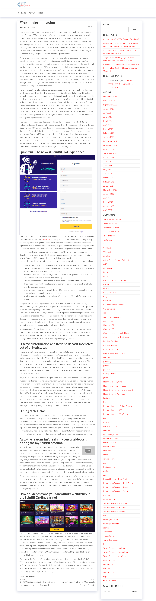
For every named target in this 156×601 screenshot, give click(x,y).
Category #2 (108, 329)
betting (106, 288)
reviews (106, 495)
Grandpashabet (109, 373)
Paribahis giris (109, 467)
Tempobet (107, 532)
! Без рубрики (109, 236)
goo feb (106, 369)
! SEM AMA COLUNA (112, 219)
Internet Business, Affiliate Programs (118, 406)
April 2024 (107, 173)
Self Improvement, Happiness (115, 507)
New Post (107, 450)
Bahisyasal (107, 268)
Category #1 (108, 325)
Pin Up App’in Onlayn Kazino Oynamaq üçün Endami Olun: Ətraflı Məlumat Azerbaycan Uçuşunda (121, 68)
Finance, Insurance (110, 349)
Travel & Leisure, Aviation (114, 548)
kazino (106, 418)
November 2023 (110, 190)
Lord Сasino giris (110, 426)
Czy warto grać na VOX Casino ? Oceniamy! (121, 39)
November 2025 (110, 96)
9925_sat (107, 252)
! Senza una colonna (111, 227)
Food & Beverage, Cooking (114, 353)
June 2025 (107, 117)
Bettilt (106, 284)
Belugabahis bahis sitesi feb (114, 280)
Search (106, 24)
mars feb (106, 430)
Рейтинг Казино (110, 580)
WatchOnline (108, 572)
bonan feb (107, 300)
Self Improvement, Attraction (115, 503)
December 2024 (110, 141)
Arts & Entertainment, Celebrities (117, 260)
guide (105, 377)
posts (105, 471)
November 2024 (110, 145)
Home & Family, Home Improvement (118, 390)
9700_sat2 (107, 248)
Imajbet (106, 398)
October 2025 (109, 100)
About (32, 13)
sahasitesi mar (109, 499)
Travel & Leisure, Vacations (114, 556)
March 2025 (108, 129)
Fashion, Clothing (110, 341)
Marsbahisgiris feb (111, 434)
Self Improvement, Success (114, 511)
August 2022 (108, 206)
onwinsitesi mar (109, 459)
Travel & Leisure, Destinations (116, 552)
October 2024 (109, 149)
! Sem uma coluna (110, 223)
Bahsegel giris (109, 272)
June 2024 (107, 165)
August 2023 (108, 194)
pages (105, 463)
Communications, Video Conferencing (119, 337)
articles (106, 256)
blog (105, 296)
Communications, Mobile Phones (116, 333)
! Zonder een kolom (111, 231)
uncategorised (109, 560)
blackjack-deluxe (110, 292)
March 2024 (108, 177)
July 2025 (107, 113)
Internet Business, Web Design (116, 414)
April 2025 (107, 125)
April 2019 (107, 210)
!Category (107, 240)
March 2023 (108, 202)
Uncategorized (30, 576)
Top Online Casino (110, 540)
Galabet (106, 357)
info (105, 402)
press (105, 475)
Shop (40, 13)
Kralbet (106, 422)
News (105, 454)
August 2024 (108, 157)
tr (104, 544)
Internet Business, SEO (112, 410)
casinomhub (108, 321)
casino (106, 313)
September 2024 (110, 153)
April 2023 (107, 198)
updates (106, 568)
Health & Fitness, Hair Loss (114, 386)
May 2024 (107, 169)
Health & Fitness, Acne (112, 382)
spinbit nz (46, 239)
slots (105, 515)
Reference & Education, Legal (115, 487)
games (106, 365)
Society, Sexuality (110, 519)
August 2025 (108, 109)
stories (106, 528)
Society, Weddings (111, 523)
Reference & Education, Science (116, 491)
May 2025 (107, 121)
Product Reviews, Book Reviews (116, 479)
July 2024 (107, 161)
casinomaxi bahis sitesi (112, 317)
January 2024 (108, 186)
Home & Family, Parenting (114, 394)
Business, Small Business (113, 305)
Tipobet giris (108, 536)
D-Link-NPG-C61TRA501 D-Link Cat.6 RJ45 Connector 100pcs (121, 84)
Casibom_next (109, 309)
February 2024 (109, 182)
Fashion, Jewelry (110, 345)
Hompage (21, 13)
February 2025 (109, 133)
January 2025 (108, 137)
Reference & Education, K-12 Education (119, 483)
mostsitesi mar (109, 446)
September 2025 (110, 105)
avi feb (106, 264)
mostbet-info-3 (109, 442)
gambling (107, 361)
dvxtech (33, 27)
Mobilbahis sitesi (110, 438)
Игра (105, 576)
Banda (106, 276)
